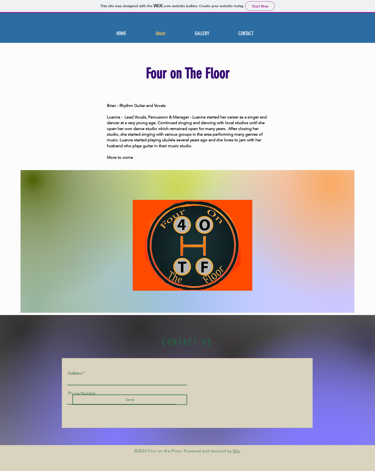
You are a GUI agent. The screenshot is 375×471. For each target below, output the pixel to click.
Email (78, 373)
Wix (236, 450)
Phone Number (82, 393)
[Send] (129, 400)
